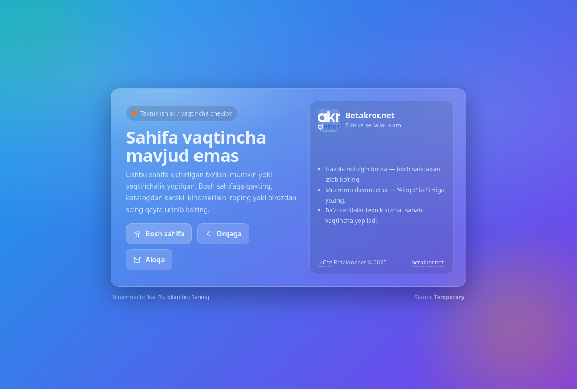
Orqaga (223, 233)
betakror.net (428, 262)
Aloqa (149, 259)
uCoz (325, 262)
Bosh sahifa (159, 233)
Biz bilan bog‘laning (184, 297)
